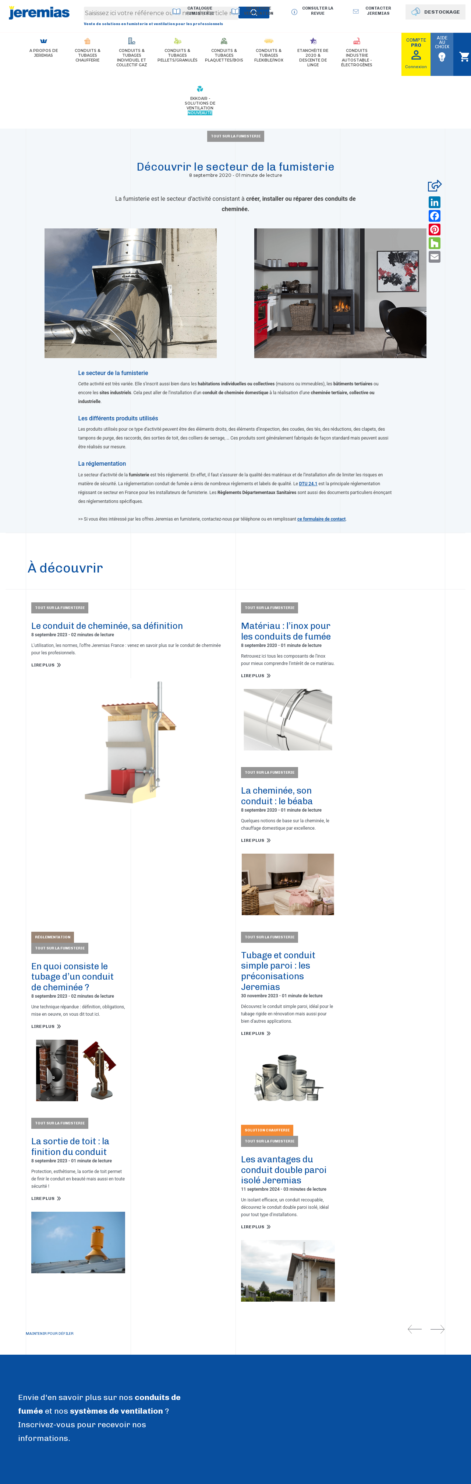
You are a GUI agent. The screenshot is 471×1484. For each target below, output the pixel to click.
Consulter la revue (317, 11)
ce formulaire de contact (321, 519)
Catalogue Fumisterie (200, 11)
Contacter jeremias (378, 11)
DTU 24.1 (308, 483)
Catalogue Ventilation (258, 11)
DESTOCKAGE (442, 12)
